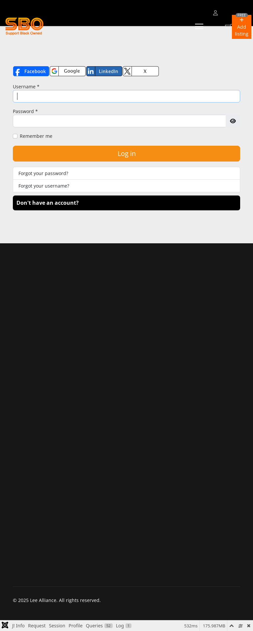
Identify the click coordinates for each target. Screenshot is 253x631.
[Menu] (199, 26)
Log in (127, 153)
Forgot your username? (43, 186)
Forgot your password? (43, 173)
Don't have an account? (47, 202)
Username (26, 86)
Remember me (36, 136)
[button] (241, 27)
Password (25, 111)
